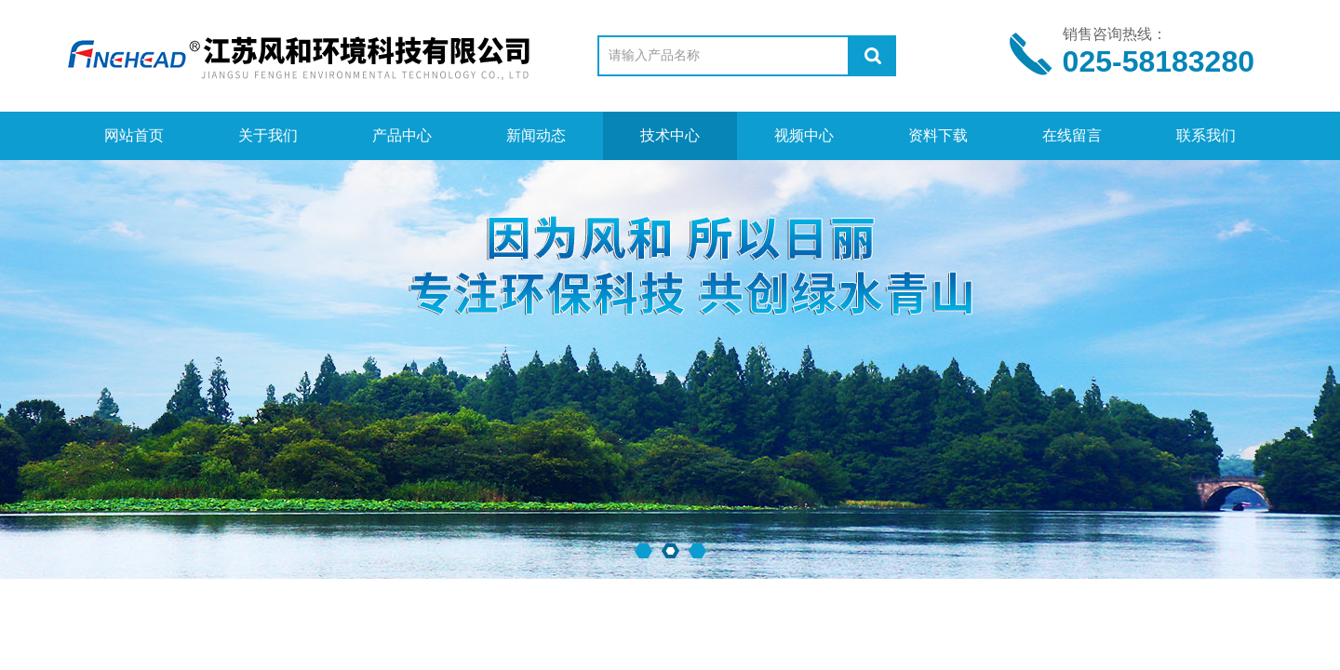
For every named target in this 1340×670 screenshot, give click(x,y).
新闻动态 (536, 135)
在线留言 (1072, 135)
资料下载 (938, 135)
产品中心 (402, 135)
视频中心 (804, 135)
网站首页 (134, 135)
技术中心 (670, 135)
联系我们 (1206, 135)
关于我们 (268, 135)
